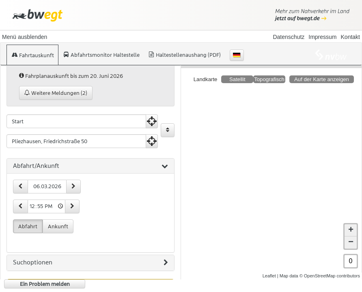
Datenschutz (288, 37)
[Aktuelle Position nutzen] (152, 121)
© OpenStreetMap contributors (330, 269)
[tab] (90, 166)
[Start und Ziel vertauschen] (168, 130)
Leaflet (269, 269)
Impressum (322, 37)
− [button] (350, 236)
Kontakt (350, 37)
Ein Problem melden (45, 284)
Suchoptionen (90, 262)
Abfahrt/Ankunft (90, 166)
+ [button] (350, 224)
